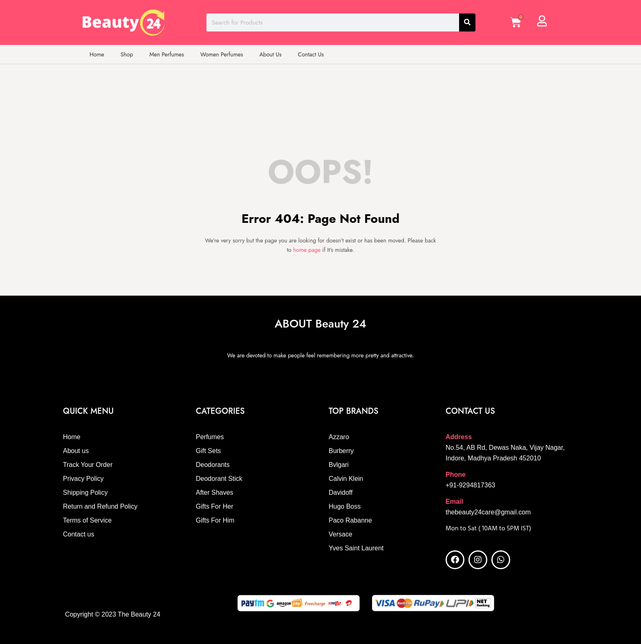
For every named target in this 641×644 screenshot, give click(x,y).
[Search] (467, 22)
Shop (127, 54)
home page (306, 250)
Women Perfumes (221, 54)
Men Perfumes (166, 54)
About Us (270, 54)
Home (97, 54)
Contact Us (311, 54)
